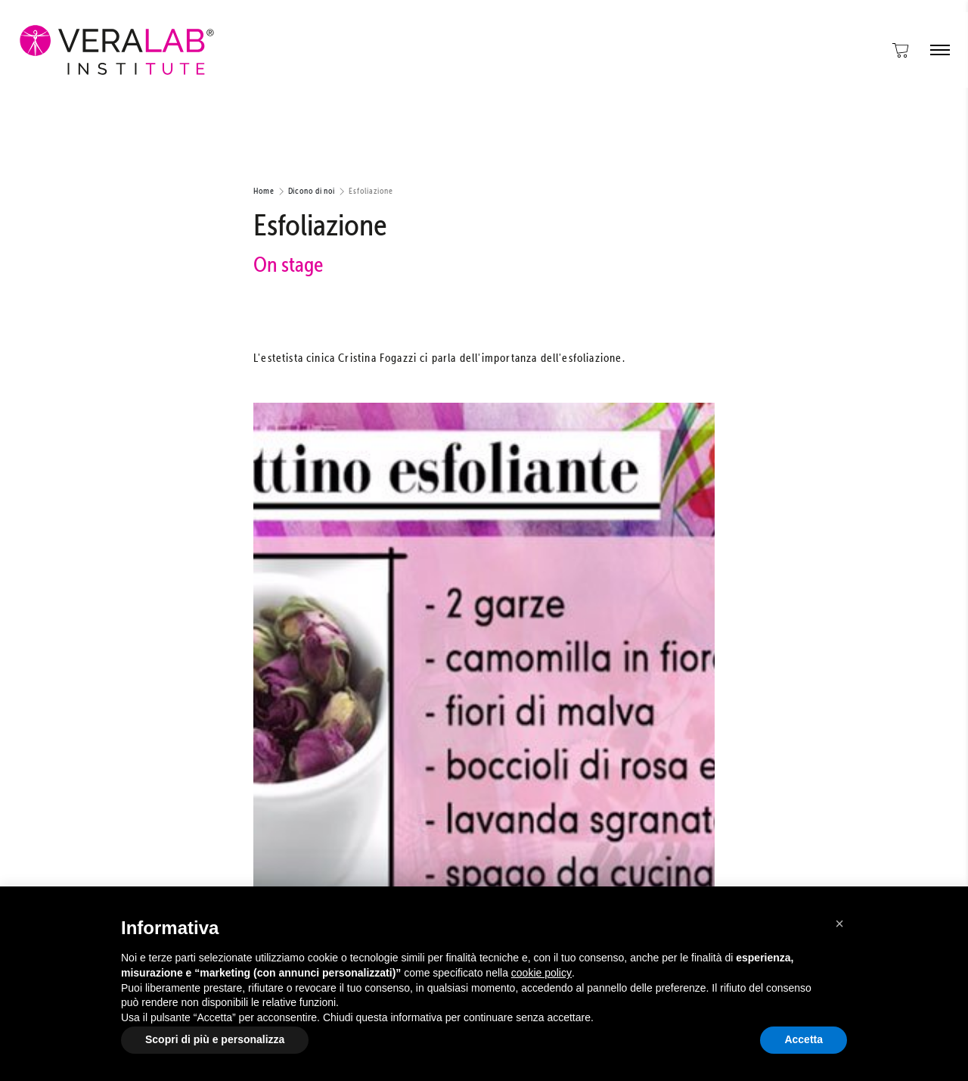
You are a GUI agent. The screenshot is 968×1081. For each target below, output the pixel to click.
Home (264, 190)
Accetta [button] (803, 1039)
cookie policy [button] (541, 973)
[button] (839, 923)
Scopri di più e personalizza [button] (214, 1039)
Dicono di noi (311, 190)
